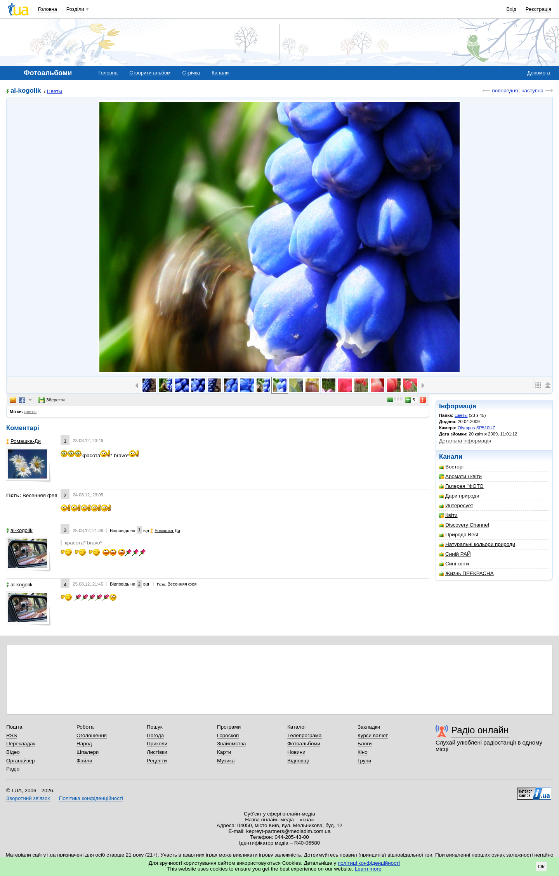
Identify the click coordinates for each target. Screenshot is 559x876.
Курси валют (373, 735)
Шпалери (87, 752)
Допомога (538, 73)
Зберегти (51, 400)
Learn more (368, 869)
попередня (505, 90)
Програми (229, 727)
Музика (225, 761)
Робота (85, 727)
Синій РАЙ (455, 554)
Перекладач (20, 743)
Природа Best (458, 534)
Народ (84, 743)
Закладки (369, 727)
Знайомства (231, 743)
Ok (541, 866)
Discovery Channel (464, 525)
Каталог (296, 727)
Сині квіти (454, 564)
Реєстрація (538, 9)
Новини (296, 752)
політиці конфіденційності (369, 863)
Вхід (512, 9)
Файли (84, 761)
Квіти (448, 515)
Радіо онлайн (480, 730)
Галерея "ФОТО (461, 486)
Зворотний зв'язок (28, 798)
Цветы (54, 91)
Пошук (155, 727)
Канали (220, 73)
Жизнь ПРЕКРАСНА (466, 573)
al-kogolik (25, 91)
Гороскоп (228, 735)
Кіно (363, 752)
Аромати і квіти (460, 476)
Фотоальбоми (303, 743)
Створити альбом (149, 73)
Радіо (12, 769)
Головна (47, 9)
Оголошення (91, 735)
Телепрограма (304, 735)
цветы (30, 411)
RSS (11, 735)
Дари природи (459, 496)
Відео (13, 752)
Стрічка (191, 73)
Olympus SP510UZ (476, 427)
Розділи (75, 9)
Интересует (456, 505)
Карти (224, 752)
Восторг (451, 467)
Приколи (157, 743)
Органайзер (20, 761)
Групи (364, 761)
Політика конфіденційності (91, 798)
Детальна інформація (465, 441)
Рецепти (157, 761)
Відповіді (298, 761)
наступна (532, 90)
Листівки (157, 752)
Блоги (365, 743)
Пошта (14, 727)
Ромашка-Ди (23, 441)
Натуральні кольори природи (477, 544)
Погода (155, 735)
